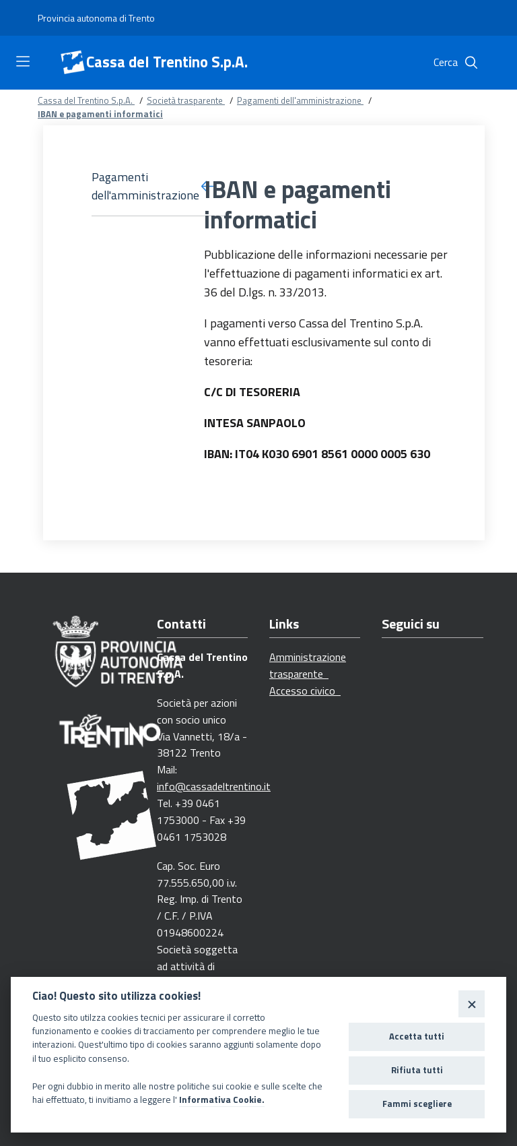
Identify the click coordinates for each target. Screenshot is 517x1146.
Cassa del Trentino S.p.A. (167, 62)
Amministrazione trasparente (307, 665)
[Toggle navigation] (23, 61)
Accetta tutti (416, 1036)
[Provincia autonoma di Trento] (96, 18)
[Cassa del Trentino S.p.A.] (72, 62)
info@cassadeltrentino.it (214, 786)
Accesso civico (305, 690)
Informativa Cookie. (222, 1099)
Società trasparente (186, 100)
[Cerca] (471, 63)
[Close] (471, 1003)
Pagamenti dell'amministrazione (300, 100)
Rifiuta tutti (417, 1070)
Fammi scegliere (417, 1103)
